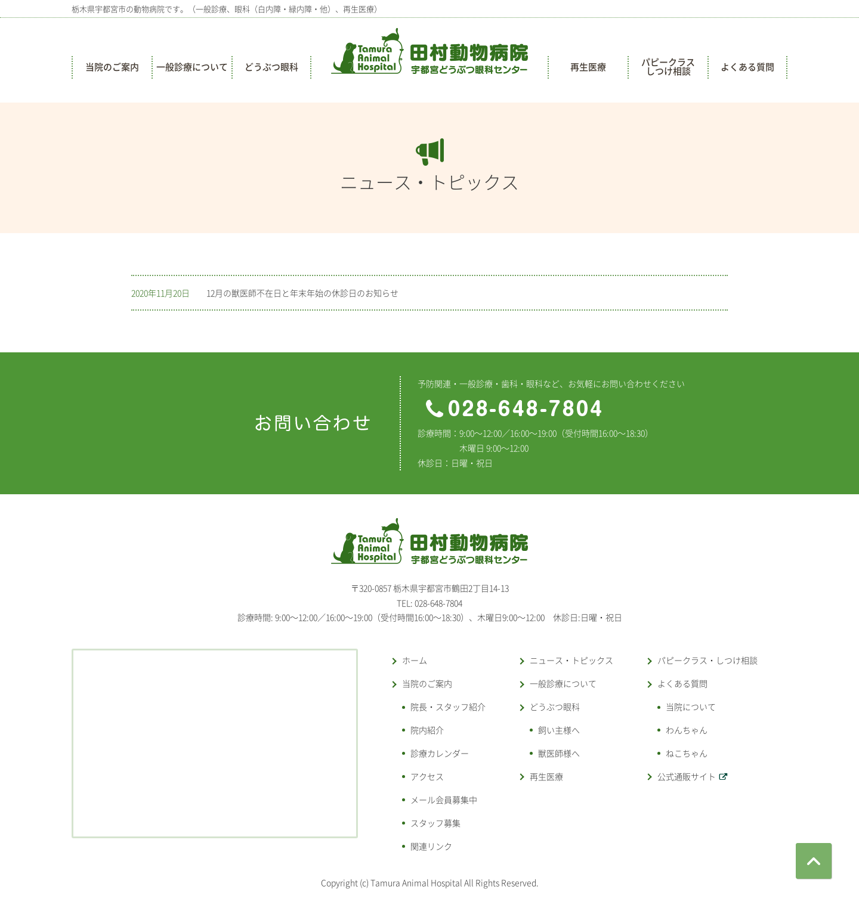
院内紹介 (427, 730)
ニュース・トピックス (571, 660)
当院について (691, 706)
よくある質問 (747, 66)
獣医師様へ (559, 753)
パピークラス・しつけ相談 (707, 660)
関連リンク (431, 846)
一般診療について (192, 66)
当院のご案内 (112, 66)
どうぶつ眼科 (271, 66)
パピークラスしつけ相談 (668, 67)
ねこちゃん (686, 753)
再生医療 (588, 66)
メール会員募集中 (443, 799)
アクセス (427, 776)
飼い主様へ (559, 730)
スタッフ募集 (435, 823)
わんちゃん (686, 730)
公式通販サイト (686, 776)
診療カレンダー (439, 753)
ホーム (414, 660)
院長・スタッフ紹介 (448, 706)
